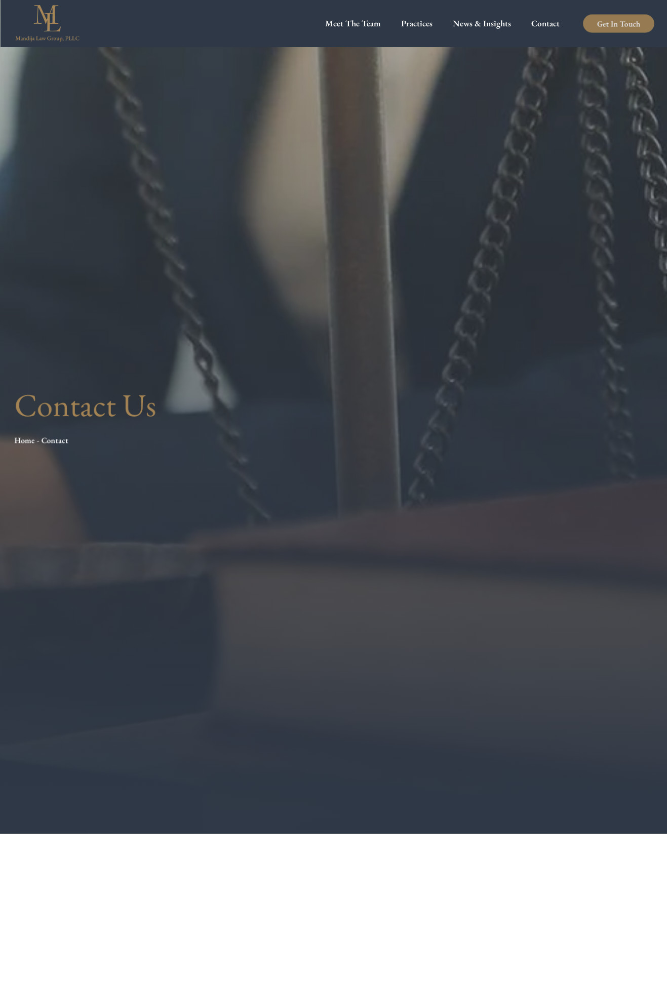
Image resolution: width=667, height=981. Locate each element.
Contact (545, 23)
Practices (417, 23)
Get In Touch (618, 23)
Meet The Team (353, 23)
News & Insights (482, 23)
